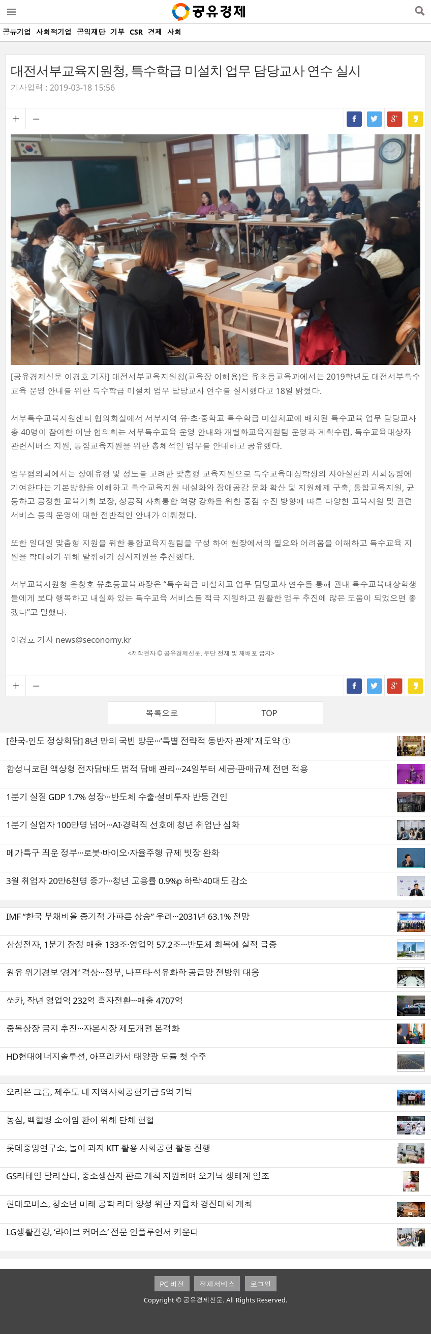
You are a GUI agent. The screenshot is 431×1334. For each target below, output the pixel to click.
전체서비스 (217, 1284)
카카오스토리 (415, 118)
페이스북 (354, 118)
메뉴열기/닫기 (10, 11)
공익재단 (91, 32)
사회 (174, 32)
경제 (155, 32)
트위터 (374, 118)
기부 (117, 32)
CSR (136, 32)
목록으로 (162, 713)
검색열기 (419, 12)
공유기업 (17, 32)
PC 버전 (172, 1284)
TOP (270, 713)
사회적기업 (54, 32)
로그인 (260, 1284)
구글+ (395, 118)
